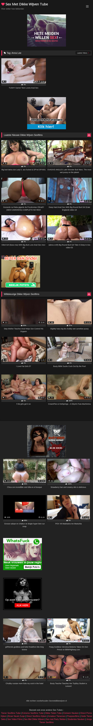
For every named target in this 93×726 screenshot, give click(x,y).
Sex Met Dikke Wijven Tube (24, 4)
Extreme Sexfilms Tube (32, 713)
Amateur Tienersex (56, 716)
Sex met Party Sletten (56, 719)
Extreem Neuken (71, 713)
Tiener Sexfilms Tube (10, 713)
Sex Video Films (14, 719)
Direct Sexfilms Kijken (36, 716)
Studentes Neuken (76, 719)
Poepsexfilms (73, 716)
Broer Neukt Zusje (16, 716)
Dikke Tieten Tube (53, 713)
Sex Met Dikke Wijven (34, 719)
